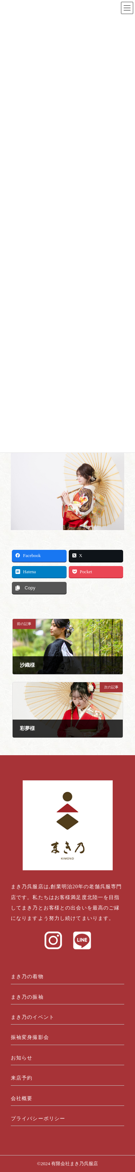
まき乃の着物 (27, 976)
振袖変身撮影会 (30, 1037)
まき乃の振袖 (27, 997)
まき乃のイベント (32, 1017)
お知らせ (21, 1058)
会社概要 (21, 1098)
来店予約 (21, 1078)
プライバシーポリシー (38, 1118)
